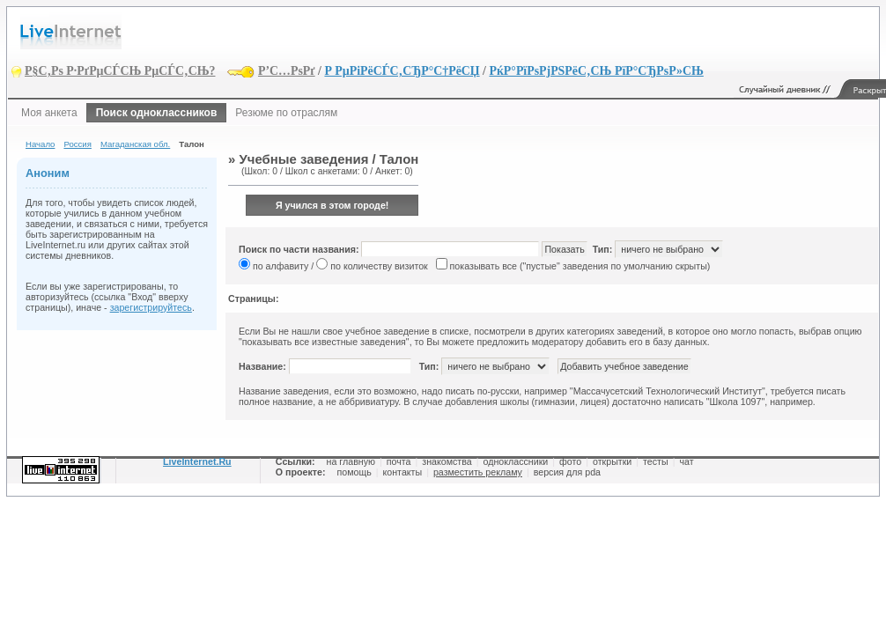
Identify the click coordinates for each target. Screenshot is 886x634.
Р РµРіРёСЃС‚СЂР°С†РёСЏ (401, 70)
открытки (612, 461)
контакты (403, 472)
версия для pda (567, 472)
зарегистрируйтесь (151, 307)
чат (686, 461)
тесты (655, 461)
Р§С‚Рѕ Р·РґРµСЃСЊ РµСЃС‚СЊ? (120, 70)
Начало (40, 144)
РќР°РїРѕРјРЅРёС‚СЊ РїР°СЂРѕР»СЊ (596, 70)
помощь (353, 472)
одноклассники (516, 461)
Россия (77, 144)
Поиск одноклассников (157, 113)
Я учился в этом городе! (332, 205)
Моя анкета (49, 113)
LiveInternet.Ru (197, 461)
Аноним (48, 173)
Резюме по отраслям (286, 113)
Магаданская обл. (135, 144)
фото (570, 461)
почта (399, 461)
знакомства (446, 461)
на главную (351, 461)
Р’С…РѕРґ (286, 70)
